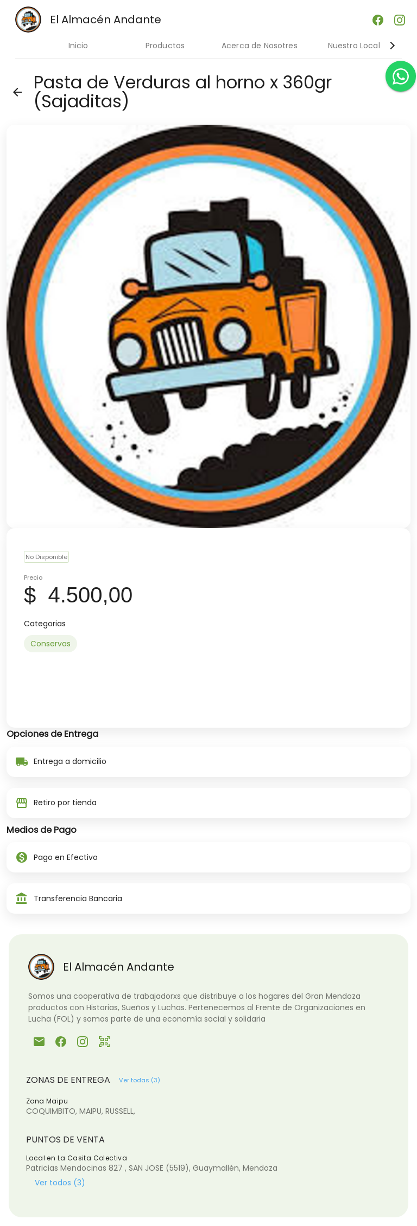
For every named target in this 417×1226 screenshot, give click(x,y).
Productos (165, 45)
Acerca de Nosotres (260, 45)
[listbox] (208, 643)
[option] (50, 643)
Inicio (78, 45)
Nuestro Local (354, 45)
